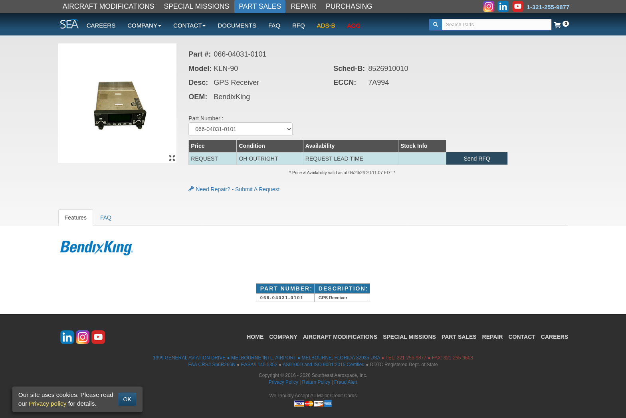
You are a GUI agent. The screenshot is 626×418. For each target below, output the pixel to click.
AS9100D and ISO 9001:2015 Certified (324, 364)
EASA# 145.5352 (259, 364)
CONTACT (521, 337)
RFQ (298, 25)
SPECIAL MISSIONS (196, 6)
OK (127, 399)
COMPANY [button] (144, 25)
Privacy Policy (283, 382)
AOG (354, 25)
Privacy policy (47, 403)
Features (76, 217)
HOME (255, 337)
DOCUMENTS (237, 25)
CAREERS (101, 25)
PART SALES (260, 6)
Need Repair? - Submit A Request (233, 189)
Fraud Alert (345, 382)
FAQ (274, 25)
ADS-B (326, 25)
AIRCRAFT (340, 337)
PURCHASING (349, 6)
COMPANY (283, 337)
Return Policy (316, 382)
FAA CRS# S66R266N (211, 364)
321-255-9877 (411, 358)
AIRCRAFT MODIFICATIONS (109, 6)
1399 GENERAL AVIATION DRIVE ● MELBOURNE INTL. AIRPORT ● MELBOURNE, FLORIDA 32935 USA (266, 358)
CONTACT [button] (189, 25)
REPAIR (303, 6)
